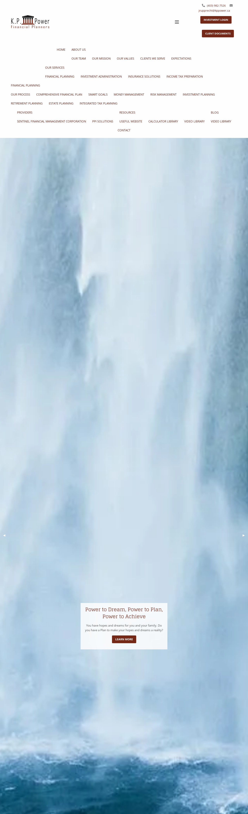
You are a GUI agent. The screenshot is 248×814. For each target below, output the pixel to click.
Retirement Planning (27, 103)
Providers (24, 112)
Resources (127, 112)
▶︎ (245, 535)
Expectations (181, 58)
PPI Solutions (102, 121)
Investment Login (216, 19)
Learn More (124, 639)
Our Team (78, 58)
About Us (78, 49)
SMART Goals (98, 94)
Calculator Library (163, 121)
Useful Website (130, 121)
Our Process (20, 94)
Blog (215, 112)
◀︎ (6, 535)
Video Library (194, 121)
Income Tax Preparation (184, 76)
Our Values (125, 58)
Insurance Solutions (144, 76)
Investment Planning (199, 94)
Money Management (129, 94)
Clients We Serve (152, 58)
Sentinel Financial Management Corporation (51, 121)
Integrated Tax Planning (98, 103)
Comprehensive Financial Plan (59, 94)
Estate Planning (61, 103)
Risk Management (163, 94)
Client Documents (218, 33)
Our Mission (101, 58)
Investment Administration (101, 76)
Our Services (54, 67)
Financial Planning (59, 76)
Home (61, 49)
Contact (124, 130)
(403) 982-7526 (216, 5)
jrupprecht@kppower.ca (214, 10)
